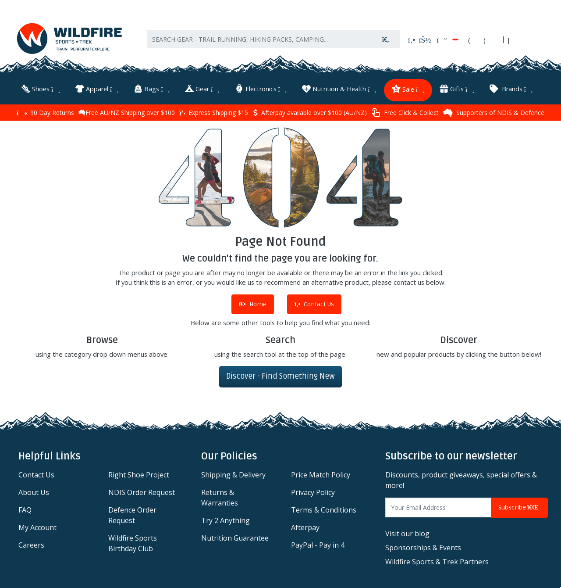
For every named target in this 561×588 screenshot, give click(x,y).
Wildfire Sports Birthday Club (132, 543)
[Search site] (386, 39)
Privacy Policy (313, 492)
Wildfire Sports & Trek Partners (437, 561)
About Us (33, 492)
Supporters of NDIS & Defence (493, 112)
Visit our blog (407, 533)
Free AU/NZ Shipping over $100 (126, 112)
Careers (31, 545)
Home (252, 304)
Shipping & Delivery (233, 475)
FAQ (25, 510)
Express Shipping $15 (213, 112)
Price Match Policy (320, 475)
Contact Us (314, 304)
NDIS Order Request (141, 492)
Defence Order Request (132, 515)
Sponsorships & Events (423, 547)
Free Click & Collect (405, 112)
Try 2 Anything (225, 520)
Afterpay (305, 527)
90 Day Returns (45, 112)
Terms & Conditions (323, 510)
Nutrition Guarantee (235, 538)
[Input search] (260, 39)
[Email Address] (438, 507)
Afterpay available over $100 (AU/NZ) (309, 112)
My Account (37, 527)
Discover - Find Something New (280, 376)
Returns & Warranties (219, 498)
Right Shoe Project (138, 475)
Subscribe (519, 507)
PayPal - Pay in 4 (317, 545)
